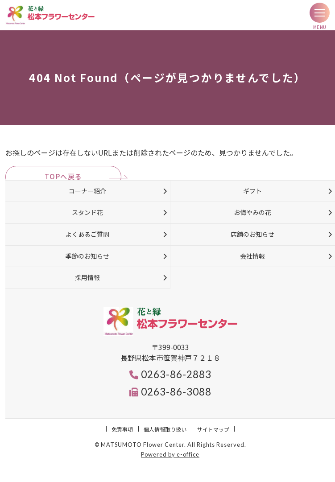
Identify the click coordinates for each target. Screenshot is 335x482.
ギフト (252, 190)
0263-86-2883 (170, 374)
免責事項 (122, 429)
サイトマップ (213, 429)
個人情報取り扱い (165, 429)
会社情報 (252, 255)
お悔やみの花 (252, 212)
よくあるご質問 (87, 234)
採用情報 (87, 277)
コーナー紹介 (87, 190)
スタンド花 (87, 212)
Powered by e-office (170, 454)
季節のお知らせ (87, 255)
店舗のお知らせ (252, 234)
